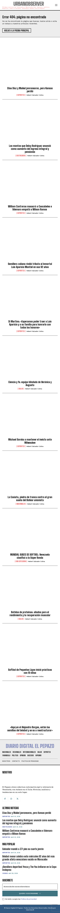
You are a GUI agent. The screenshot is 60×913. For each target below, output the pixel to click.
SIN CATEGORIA (21, 561)
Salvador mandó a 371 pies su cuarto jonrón (23, 849)
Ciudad (5, 873)
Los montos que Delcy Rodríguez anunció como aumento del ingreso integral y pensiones (30, 149)
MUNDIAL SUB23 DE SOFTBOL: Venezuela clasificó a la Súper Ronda (30, 556)
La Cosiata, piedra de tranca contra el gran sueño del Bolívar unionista (30, 499)
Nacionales (21, 504)
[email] (30, 886)
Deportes (21, 95)
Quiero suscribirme (30, 893)
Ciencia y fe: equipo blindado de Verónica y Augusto (30, 383)
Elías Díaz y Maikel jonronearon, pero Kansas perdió (30, 90)
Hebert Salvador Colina (34, 95)
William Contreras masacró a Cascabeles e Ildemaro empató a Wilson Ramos (30, 208)
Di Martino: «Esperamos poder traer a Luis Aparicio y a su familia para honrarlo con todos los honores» (30, 324)
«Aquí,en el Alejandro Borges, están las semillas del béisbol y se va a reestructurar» (30, 729)
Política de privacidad (29, 899)
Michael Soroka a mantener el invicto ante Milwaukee (30, 441)
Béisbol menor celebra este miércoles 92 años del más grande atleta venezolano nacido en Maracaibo (28, 858)
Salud (21, 389)
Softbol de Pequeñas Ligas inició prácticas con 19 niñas (30, 671)
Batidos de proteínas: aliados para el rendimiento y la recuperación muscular (30, 614)
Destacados (21, 156)
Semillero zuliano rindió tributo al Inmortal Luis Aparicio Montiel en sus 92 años (30, 265)
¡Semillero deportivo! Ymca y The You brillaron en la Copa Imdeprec (29, 868)
